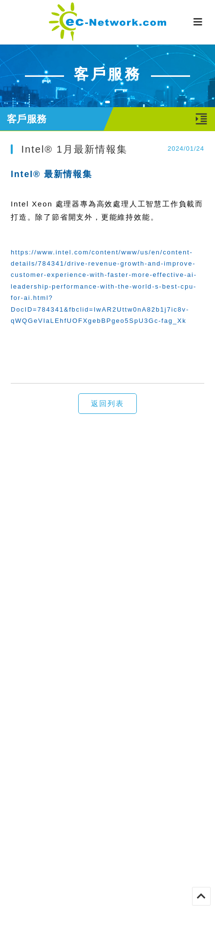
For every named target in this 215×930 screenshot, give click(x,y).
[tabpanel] (107, 75)
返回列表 (107, 403)
